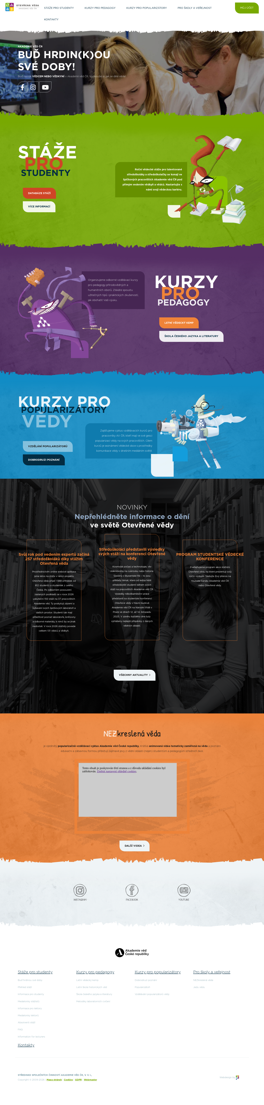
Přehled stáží (25, 987)
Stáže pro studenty (35, 972)
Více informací (39, 206)
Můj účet (247, 8)
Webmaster (90, 1080)
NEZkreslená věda (203, 980)
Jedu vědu (199, 987)
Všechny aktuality (133, 675)
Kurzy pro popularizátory (158, 972)
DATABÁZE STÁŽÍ (39, 193)
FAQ (20, 1029)
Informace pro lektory (30, 1008)
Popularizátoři (142, 987)
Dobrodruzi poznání (44, 460)
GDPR (78, 1080)
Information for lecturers (31, 1037)
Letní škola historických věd (91, 987)
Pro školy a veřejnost (211, 972)
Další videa (133, 846)
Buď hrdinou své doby (30, 980)
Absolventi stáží (26, 1022)
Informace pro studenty (31, 994)
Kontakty (26, 1045)
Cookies (68, 1080)
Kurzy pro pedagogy (95, 972)
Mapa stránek (54, 1080)
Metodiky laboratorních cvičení (93, 1001)
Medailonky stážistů (28, 1001)
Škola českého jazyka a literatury (191, 336)
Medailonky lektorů (28, 1015)
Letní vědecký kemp (178, 323)
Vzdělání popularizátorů (47, 446)
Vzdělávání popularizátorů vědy (152, 994)
